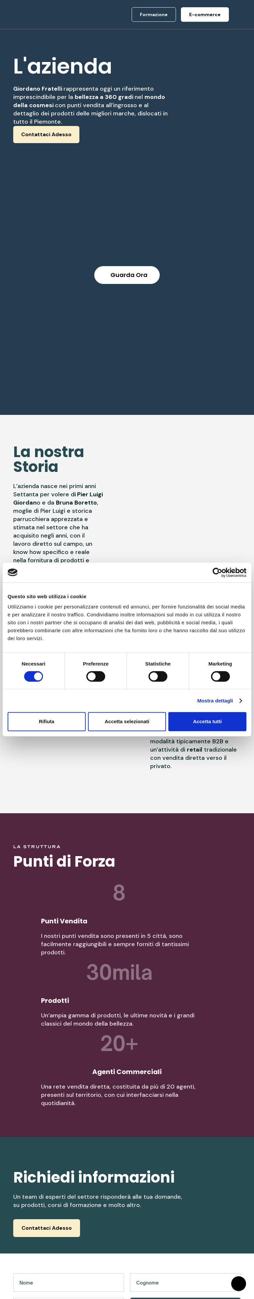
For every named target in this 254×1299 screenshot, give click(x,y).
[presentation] (63, 1130)
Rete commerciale (91, 1229)
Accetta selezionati (127, 721)
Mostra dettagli (215, 700)
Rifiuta (46, 721)
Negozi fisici (152, 1225)
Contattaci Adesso (46, 134)
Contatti (85, 1244)
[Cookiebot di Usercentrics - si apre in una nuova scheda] (217, 572)
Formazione (151, 1213)
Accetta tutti (207, 721)
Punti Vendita (92, 1213)
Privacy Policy (215, 1201)
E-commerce (152, 1201)
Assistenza (211, 1213)
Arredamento (153, 1236)
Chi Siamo (88, 1201)
